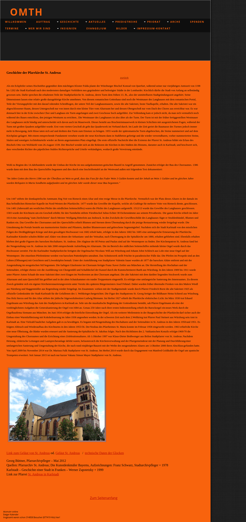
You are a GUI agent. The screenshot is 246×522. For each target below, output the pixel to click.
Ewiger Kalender (10, 514)
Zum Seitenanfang (103, 498)
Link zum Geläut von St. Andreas (28, 453)
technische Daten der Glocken (104, 453)
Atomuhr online (10, 511)
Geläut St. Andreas (67, 453)
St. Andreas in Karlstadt (43, 474)
